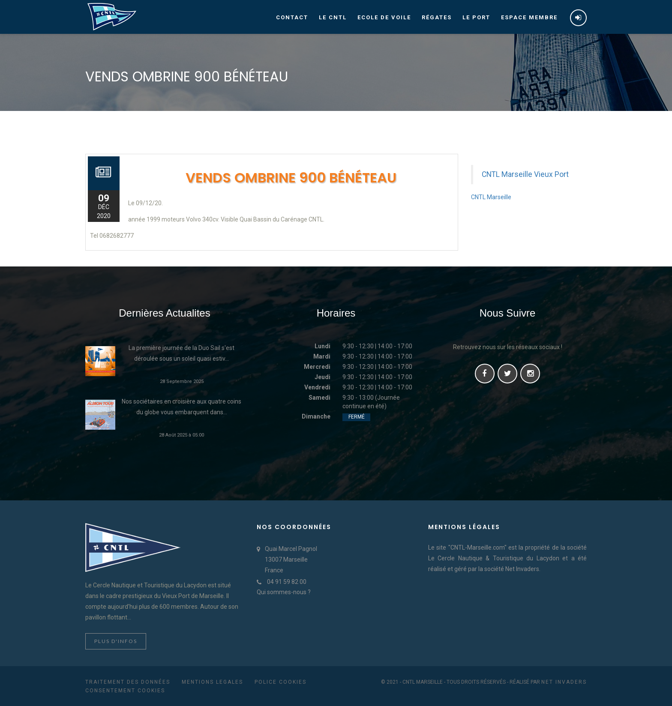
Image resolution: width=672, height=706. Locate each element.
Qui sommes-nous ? (284, 592)
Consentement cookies (125, 691)
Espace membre (529, 17)
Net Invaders (564, 682)
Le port (476, 17)
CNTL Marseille (491, 197)
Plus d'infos (115, 641)
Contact (292, 17)
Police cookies (280, 682)
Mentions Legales (212, 682)
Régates (437, 17)
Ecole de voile (384, 17)
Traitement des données (127, 682)
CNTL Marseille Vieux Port (525, 174)
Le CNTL (333, 17)
